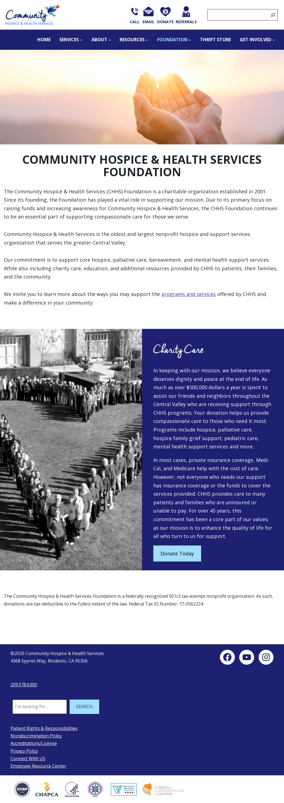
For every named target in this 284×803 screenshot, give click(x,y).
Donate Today (177, 553)
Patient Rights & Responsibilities (44, 728)
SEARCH (84, 706)
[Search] (273, 15)
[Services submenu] (81, 39)
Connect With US (27, 758)
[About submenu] (109, 39)
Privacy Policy (24, 751)
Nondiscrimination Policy (36, 736)
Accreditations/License (33, 743)
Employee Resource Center (38, 766)
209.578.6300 (23, 685)
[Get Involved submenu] (273, 39)
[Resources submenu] (147, 39)
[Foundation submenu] (190, 39)
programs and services (188, 294)
